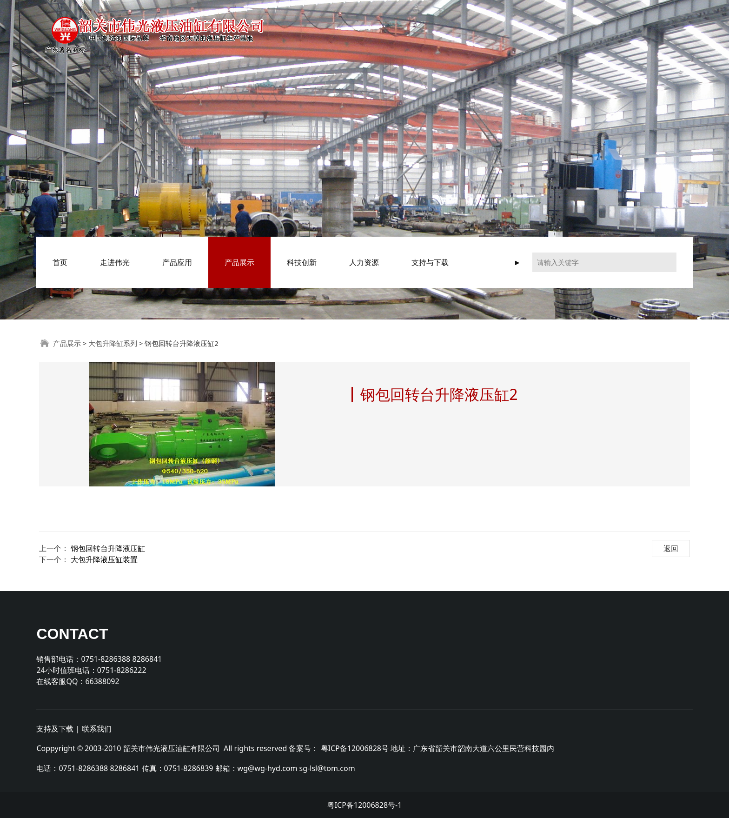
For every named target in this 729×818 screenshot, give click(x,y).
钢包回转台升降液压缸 (108, 548)
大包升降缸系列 (112, 343)
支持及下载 (54, 729)
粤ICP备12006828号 (355, 748)
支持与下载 (430, 262)
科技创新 (302, 262)
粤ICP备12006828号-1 (364, 805)
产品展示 (239, 262)
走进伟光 (115, 262)
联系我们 (97, 729)
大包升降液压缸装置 (104, 559)
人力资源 (364, 262)
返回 (670, 548)
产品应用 (177, 262)
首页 (60, 262)
